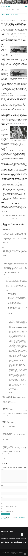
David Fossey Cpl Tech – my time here (19, 218)
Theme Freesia (18, 552)
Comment (3, 469)
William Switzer (5, 247)
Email (2, 491)
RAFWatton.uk (5, 6)
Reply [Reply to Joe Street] (3, 428)
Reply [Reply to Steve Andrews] (3, 244)
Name (2, 485)
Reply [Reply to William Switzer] (3, 257)
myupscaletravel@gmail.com (10, 402)
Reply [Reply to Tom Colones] (3, 458)
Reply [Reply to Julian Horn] (7, 290)
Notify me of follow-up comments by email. (9, 506)
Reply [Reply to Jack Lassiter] (3, 405)
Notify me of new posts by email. (7, 511)
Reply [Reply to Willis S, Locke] (3, 441)
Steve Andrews (5, 408)
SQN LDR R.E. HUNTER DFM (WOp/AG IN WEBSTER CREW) (13, 215)
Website (2, 497)
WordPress (14, 553)
